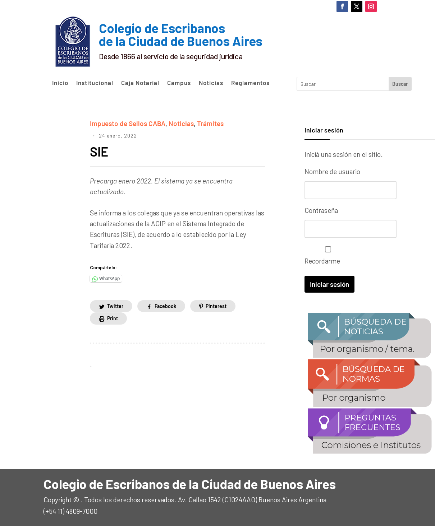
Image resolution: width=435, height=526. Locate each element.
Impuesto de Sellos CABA (127, 123)
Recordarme (326, 255)
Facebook (165, 306)
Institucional (94, 83)
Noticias (211, 83)
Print (112, 318)
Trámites (210, 123)
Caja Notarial (140, 83)
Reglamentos (250, 83)
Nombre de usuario (332, 171)
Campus (179, 83)
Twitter (115, 306)
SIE (100, 151)
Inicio (60, 83)
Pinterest (216, 306)
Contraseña (321, 210)
